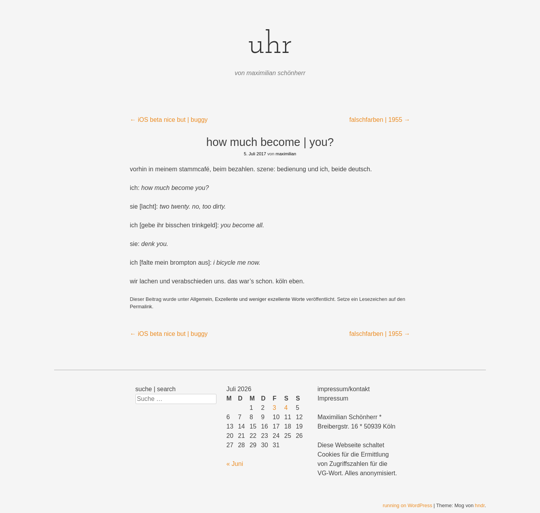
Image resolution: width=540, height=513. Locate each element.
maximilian (286, 153)
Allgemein (201, 299)
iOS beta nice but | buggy (169, 119)
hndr (480, 505)
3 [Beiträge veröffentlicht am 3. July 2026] (274, 407)
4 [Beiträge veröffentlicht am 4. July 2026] (286, 407)
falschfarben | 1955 (379, 119)
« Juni (235, 463)
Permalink (141, 306)
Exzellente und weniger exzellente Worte (260, 299)
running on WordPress (407, 505)
